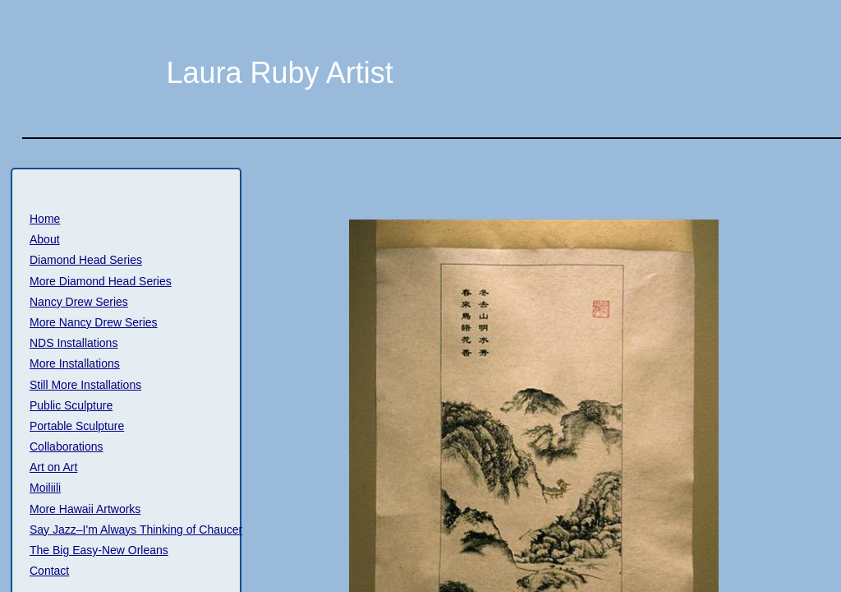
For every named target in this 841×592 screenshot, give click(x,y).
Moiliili (45, 487)
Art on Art (53, 467)
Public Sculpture (71, 405)
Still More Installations (85, 384)
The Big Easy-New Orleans (99, 550)
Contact (49, 570)
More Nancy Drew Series (94, 322)
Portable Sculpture (77, 425)
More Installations (75, 363)
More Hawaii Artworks (85, 509)
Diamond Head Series (86, 259)
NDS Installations (73, 342)
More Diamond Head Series (101, 281)
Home (45, 218)
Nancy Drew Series (79, 301)
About (45, 239)
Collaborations (66, 446)
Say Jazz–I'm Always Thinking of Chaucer (136, 529)
